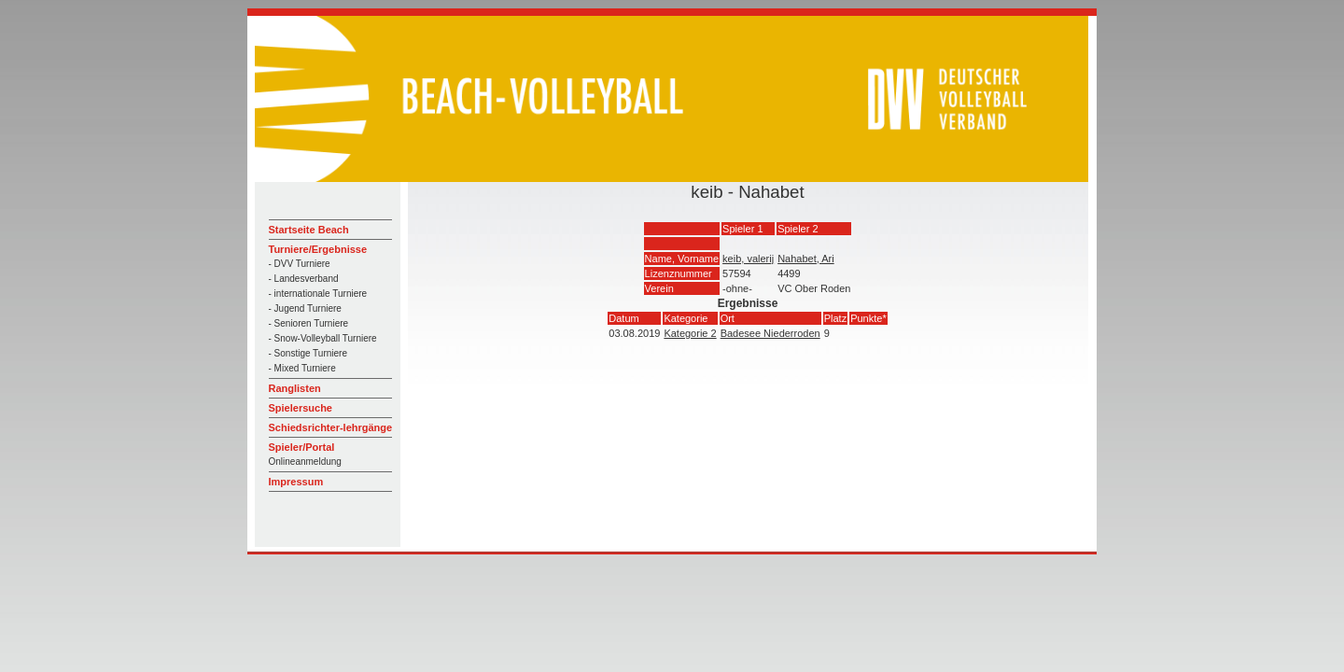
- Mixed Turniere (302, 368)
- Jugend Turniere (305, 308)
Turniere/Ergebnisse (318, 249)
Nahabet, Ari (805, 258)
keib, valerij (748, 258)
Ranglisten (295, 388)
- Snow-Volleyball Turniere (323, 338)
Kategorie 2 (690, 333)
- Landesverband (304, 278)
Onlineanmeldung (305, 461)
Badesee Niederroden (770, 333)
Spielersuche (300, 407)
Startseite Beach (309, 229)
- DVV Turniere (299, 264)
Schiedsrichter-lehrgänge (331, 427)
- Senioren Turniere (309, 323)
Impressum (296, 481)
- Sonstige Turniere (308, 353)
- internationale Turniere (318, 293)
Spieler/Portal (302, 447)
